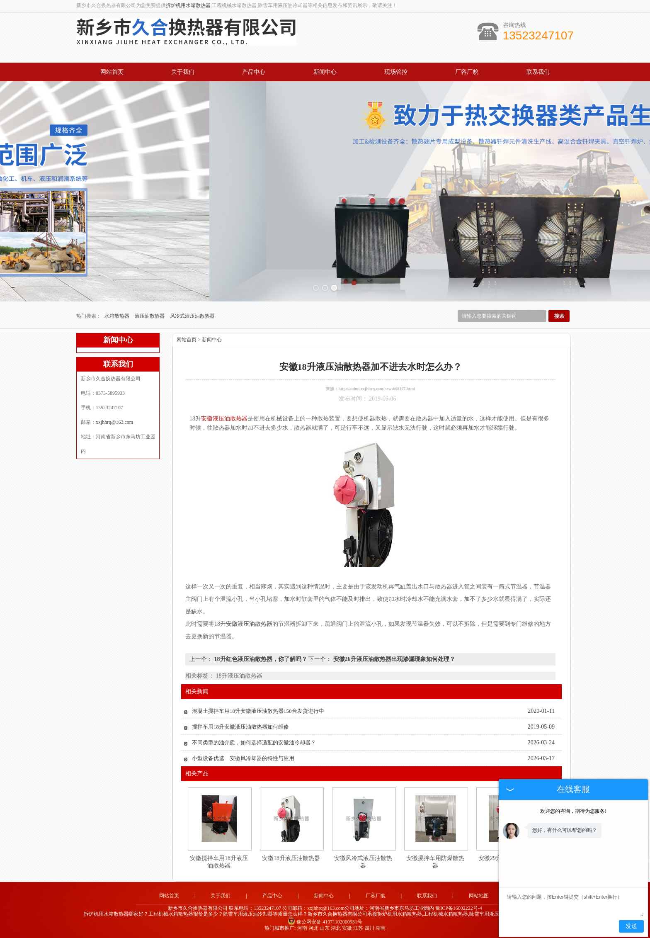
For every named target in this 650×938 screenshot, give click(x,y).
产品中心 (253, 72)
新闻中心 (325, 72)
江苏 (358, 928)
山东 (325, 928)
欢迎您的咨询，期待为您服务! (573, 811)
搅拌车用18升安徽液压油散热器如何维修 (240, 727)
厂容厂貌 (466, 72)
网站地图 (479, 896)
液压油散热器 (150, 316)
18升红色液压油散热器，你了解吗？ (260, 659)
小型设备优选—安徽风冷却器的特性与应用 (243, 758)
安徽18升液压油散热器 (291, 858)
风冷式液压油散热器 (192, 316)
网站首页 (112, 72)
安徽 (347, 928)
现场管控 (395, 72)
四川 (369, 928)
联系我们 (538, 72)
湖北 (336, 928)
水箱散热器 (117, 316)
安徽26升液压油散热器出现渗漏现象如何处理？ (393, 659)
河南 (302, 928)
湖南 (381, 928)
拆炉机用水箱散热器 (188, 5)
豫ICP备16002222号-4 (458, 908)
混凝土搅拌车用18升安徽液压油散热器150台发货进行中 (258, 711)
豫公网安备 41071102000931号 (325, 922)
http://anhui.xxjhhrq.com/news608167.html (376, 388)
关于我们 (182, 72)
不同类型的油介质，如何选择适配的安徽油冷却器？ (254, 742)
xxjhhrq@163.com (114, 422)
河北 (313, 928)
